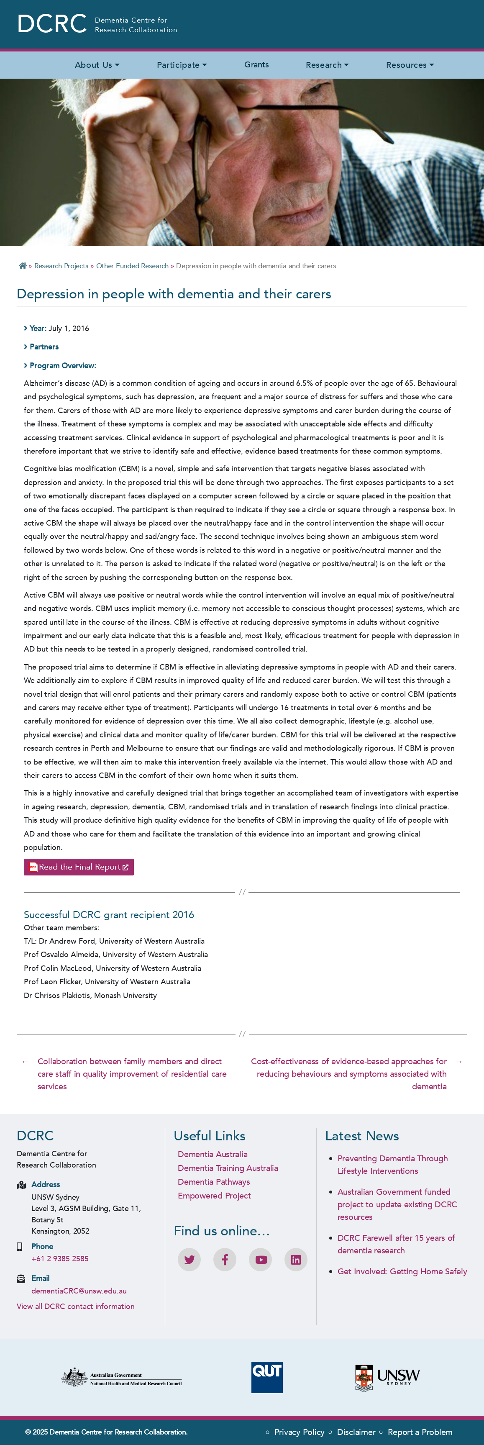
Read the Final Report (79, 867)
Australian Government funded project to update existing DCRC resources (398, 1204)
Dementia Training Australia (228, 1168)
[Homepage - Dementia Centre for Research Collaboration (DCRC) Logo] (98, 24)
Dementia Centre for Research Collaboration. (118, 1432)
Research (324, 65)
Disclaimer (356, 1432)
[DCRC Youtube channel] (260, 1259)
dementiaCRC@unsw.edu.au (79, 1291)
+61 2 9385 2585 (60, 1259)
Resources (406, 65)
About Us (94, 65)
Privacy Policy (299, 1432)
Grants (256, 64)
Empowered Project (214, 1195)
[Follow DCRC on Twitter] (189, 1259)
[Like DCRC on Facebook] (224, 1259)
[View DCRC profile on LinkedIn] (295, 1259)
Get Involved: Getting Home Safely (402, 1271)
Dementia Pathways (214, 1182)
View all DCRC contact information (76, 1306)
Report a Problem (420, 1432)
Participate (178, 65)
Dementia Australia (212, 1154)
